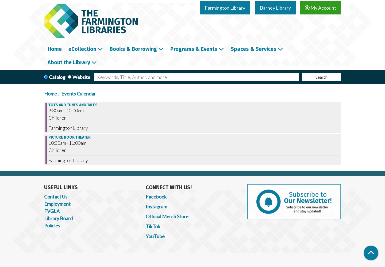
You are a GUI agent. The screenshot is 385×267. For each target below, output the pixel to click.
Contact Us (55, 197)
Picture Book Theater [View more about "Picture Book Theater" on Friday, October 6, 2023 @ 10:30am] (69, 137)
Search (321, 76)
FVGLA (52, 211)
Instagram (156, 206)
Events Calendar (78, 94)
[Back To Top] (371, 253)
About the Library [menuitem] (69, 62)
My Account (320, 8)
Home (50, 94)
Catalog (57, 77)
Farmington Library (225, 8)
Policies (52, 225)
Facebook (156, 197)
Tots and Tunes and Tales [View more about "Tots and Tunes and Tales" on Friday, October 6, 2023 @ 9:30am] (73, 105)
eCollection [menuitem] (82, 49)
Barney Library (275, 8)
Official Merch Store (167, 216)
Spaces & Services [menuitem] (253, 49)
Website (81, 77)
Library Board (58, 218)
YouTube (155, 236)
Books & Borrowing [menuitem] (133, 49)
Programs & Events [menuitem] (193, 49)
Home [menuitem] (55, 49)
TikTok (153, 226)
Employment (57, 204)
